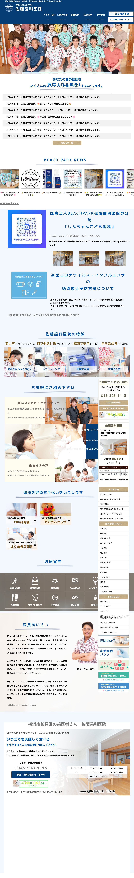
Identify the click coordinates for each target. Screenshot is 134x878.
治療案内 (75, 17)
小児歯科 (103, 548)
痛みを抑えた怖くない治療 (110, 499)
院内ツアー (104, 611)
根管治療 (103, 572)
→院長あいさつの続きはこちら (21, 705)
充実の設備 (104, 504)
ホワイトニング (106, 543)
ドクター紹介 (49, 17)
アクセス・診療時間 (107, 623)
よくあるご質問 (106, 591)
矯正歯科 (103, 553)
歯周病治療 (104, 567)
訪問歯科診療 (105, 538)
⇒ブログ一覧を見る (9, 203)
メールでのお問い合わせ (113, 408)
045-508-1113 (31, 768)
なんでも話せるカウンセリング (112, 509)
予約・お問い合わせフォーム (31, 774)
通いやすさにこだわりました (111, 514)
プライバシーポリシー (108, 632)
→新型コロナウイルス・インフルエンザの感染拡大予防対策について (44, 315)
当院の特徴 (62, 17)
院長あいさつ (105, 601)
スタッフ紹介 (105, 606)
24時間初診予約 (113, 402)
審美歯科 (103, 558)
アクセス (101, 17)
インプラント (105, 577)
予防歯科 (103, 533)
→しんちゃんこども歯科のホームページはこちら (74, 236)
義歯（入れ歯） (106, 562)
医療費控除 (104, 587)
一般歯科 (103, 528)
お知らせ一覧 (67, 143)
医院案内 (88, 17)
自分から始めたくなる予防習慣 (112, 518)
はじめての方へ (106, 494)
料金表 (102, 582)
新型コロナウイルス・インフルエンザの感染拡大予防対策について (114, 617)
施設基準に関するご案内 (109, 627)
